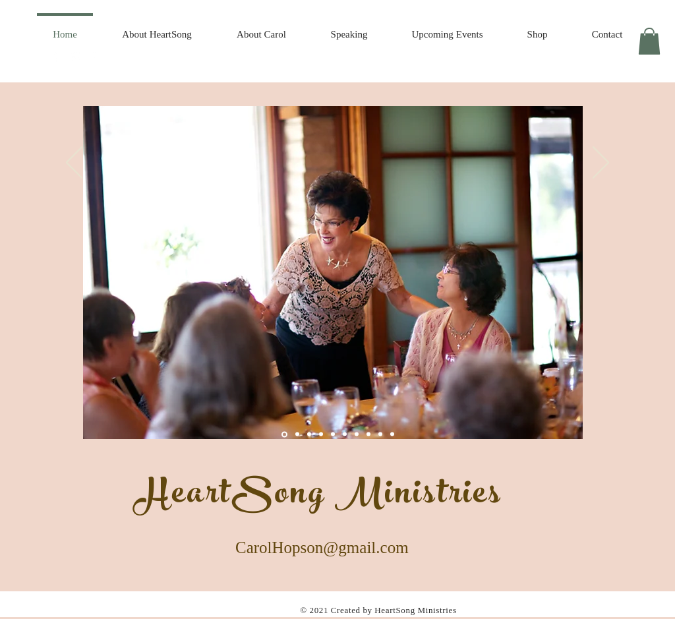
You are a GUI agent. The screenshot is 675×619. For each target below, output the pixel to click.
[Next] (601, 163)
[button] (649, 41)
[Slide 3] (321, 434)
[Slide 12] (380, 434)
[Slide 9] (333, 434)
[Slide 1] (284, 434)
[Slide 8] (345, 434)
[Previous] (74, 163)
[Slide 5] (309, 434)
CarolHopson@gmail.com (322, 549)
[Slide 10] (357, 434)
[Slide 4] (297, 434)
